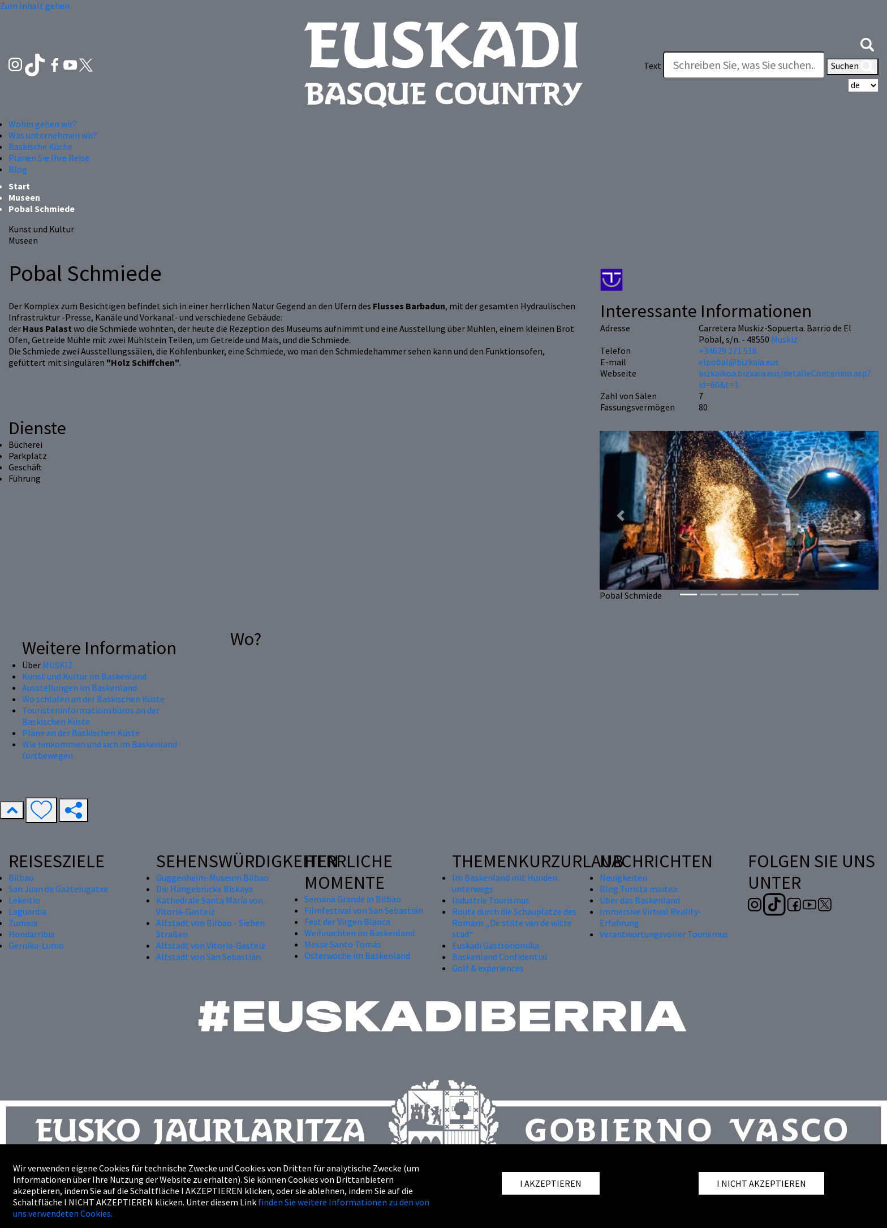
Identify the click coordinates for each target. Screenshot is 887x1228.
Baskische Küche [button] (40, 146)
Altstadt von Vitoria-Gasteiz (210, 945)
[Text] (744, 65)
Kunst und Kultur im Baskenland (84, 676)
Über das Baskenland (640, 900)
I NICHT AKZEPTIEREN (761, 1183)
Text (652, 65)
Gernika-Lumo (36, 945)
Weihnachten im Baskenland (359, 933)
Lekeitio (24, 900)
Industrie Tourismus (490, 900)
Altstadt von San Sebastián (208, 956)
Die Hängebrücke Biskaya (204, 888)
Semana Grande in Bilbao (352, 899)
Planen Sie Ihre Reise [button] (48, 157)
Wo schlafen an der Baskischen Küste (93, 698)
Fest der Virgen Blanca (347, 921)
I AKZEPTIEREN (551, 1183)
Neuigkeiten (623, 877)
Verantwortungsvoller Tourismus (664, 934)
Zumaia (22, 922)
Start (19, 186)
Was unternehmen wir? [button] (52, 135)
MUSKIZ (57, 665)
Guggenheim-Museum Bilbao (212, 877)
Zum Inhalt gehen (35, 5)
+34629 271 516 (728, 350)
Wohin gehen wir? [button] (42, 123)
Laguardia (27, 911)
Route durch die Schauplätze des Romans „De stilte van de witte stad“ (514, 923)
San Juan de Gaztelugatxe (58, 888)
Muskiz (784, 339)
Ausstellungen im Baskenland (79, 687)
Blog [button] (17, 169)
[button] (867, 43)
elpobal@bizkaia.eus (739, 361)
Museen (24, 197)
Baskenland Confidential (500, 956)
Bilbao (21, 877)
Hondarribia (31, 934)
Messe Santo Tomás (342, 944)
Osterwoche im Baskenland (357, 955)
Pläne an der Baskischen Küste (81, 732)
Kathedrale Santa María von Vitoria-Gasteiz (209, 905)
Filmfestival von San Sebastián (363, 910)
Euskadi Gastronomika (495, 945)
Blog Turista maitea (638, 888)
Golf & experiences (488, 968)
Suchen (852, 66)
